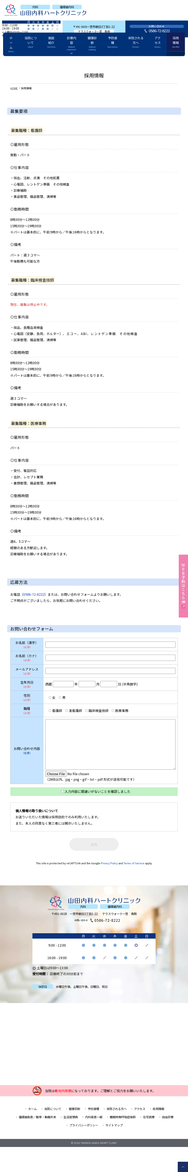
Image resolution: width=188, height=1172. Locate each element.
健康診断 (93, 60)
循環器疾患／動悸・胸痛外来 (37, 1121)
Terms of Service (134, 868)
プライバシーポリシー (83, 1129)
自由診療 (167, 1121)
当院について (43, 60)
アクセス (145, 60)
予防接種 (109, 60)
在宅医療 (149, 1121)
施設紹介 (60, 60)
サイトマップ (114, 1129)
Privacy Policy (109, 868)
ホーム (28, 60)
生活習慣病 (70, 1121)
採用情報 (159, 60)
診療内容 (76, 60)
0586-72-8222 (159, 31)
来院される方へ (127, 60)
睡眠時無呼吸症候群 (123, 1121)
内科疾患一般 (93, 1121)
